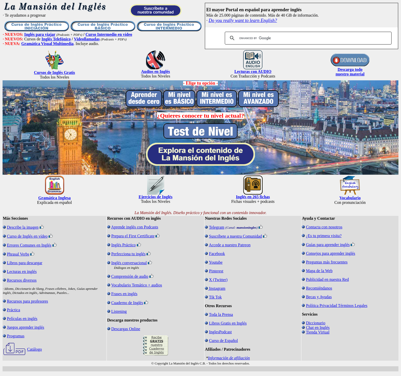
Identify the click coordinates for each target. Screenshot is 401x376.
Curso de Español (223, 340)
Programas (15, 336)
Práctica (13, 310)
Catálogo (34, 349)
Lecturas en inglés (22, 271)
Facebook (217, 253)
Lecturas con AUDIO (252, 71)
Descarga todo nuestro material (350, 71)
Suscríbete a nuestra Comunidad (235, 236)
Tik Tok (215, 297)
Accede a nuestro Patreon (229, 245)
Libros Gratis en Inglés (228, 323)
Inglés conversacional (129, 263)
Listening (119, 311)
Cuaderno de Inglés (127, 303)
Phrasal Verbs (18, 254)
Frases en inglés (124, 294)
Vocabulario (350, 198)
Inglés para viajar (39, 34)
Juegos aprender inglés (25, 327)
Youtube (216, 262)
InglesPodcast (220, 332)
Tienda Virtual (317, 332)
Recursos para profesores (27, 301)
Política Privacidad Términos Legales (336, 305)
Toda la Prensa (221, 314)
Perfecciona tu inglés (128, 254)
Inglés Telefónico (56, 39)
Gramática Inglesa (54, 198)
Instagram (217, 288)
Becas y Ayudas (319, 297)
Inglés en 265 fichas (253, 197)
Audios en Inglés (155, 71)
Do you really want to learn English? (243, 20)
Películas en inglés (22, 318)
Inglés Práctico (123, 245)
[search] (307, 38)
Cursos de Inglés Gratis (54, 72)
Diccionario (315, 323)
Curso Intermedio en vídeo (108, 34)
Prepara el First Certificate (132, 236)
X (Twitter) (218, 280)
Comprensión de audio (129, 276)
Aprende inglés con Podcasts (134, 227)
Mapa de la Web (319, 271)
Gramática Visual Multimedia (47, 43)
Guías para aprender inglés (328, 244)
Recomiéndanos (319, 288)
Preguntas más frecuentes (327, 262)
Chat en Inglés (317, 327)
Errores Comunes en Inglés (29, 245)
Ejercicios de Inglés (155, 197)
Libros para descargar (24, 263)
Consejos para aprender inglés (330, 253)
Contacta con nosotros (324, 227)
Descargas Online (125, 329)
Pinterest (216, 271)
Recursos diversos (22, 280)
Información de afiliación (229, 358)
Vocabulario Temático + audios (136, 285)
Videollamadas (87, 39)
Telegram (216, 227)
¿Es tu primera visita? (323, 236)
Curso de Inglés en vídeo (27, 236)
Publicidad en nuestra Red (327, 279)
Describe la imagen (23, 227)
